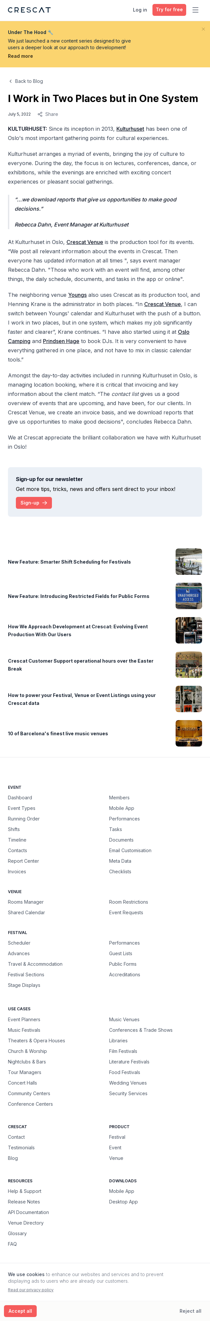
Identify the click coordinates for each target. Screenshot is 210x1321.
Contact (16, 1137)
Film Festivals (123, 1051)
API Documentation (28, 1212)
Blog (13, 1158)
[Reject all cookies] (190, 1311)
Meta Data (120, 861)
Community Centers (29, 1093)
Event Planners (24, 1019)
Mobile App (121, 808)
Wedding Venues (128, 1083)
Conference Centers (30, 1104)
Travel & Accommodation (35, 964)
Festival (117, 1137)
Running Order (24, 818)
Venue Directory (26, 1223)
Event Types (21, 808)
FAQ (12, 1244)
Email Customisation (130, 850)
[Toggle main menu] (195, 10)
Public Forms (123, 964)
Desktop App (123, 1201)
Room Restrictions (128, 902)
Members (119, 797)
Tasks (115, 829)
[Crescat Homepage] (29, 10)
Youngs (77, 295)
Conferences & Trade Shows (141, 1030)
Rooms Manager (26, 902)
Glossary (17, 1233)
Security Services (128, 1093)
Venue (116, 1158)
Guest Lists (120, 953)
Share (47, 114)
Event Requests (126, 912)
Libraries (118, 1040)
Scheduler (19, 943)
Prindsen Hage (61, 341)
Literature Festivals (129, 1061)
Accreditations (124, 974)
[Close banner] (203, 29)
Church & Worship (27, 1051)
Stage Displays (24, 985)
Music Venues (124, 1019)
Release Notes (24, 1201)
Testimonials (21, 1147)
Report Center (23, 861)
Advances (19, 953)
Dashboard (20, 797)
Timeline (17, 840)
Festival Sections (26, 974)
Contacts (17, 850)
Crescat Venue (84, 242)
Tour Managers (24, 1072)
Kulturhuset (130, 128)
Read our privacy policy (31, 1289)
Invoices (17, 871)
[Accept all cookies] (20, 1311)
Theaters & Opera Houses (36, 1040)
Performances (124, 818)
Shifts (14, 829)
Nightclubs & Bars (27, 1061)
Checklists (120, 871)
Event (115, 1147)
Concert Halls (22, 1083)
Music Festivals (24, 1030)
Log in (140, 10)
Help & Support (24, 1191)
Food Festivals (124, 1072)
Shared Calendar (26, 912)
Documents (121, 840)
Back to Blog (25, 81)
